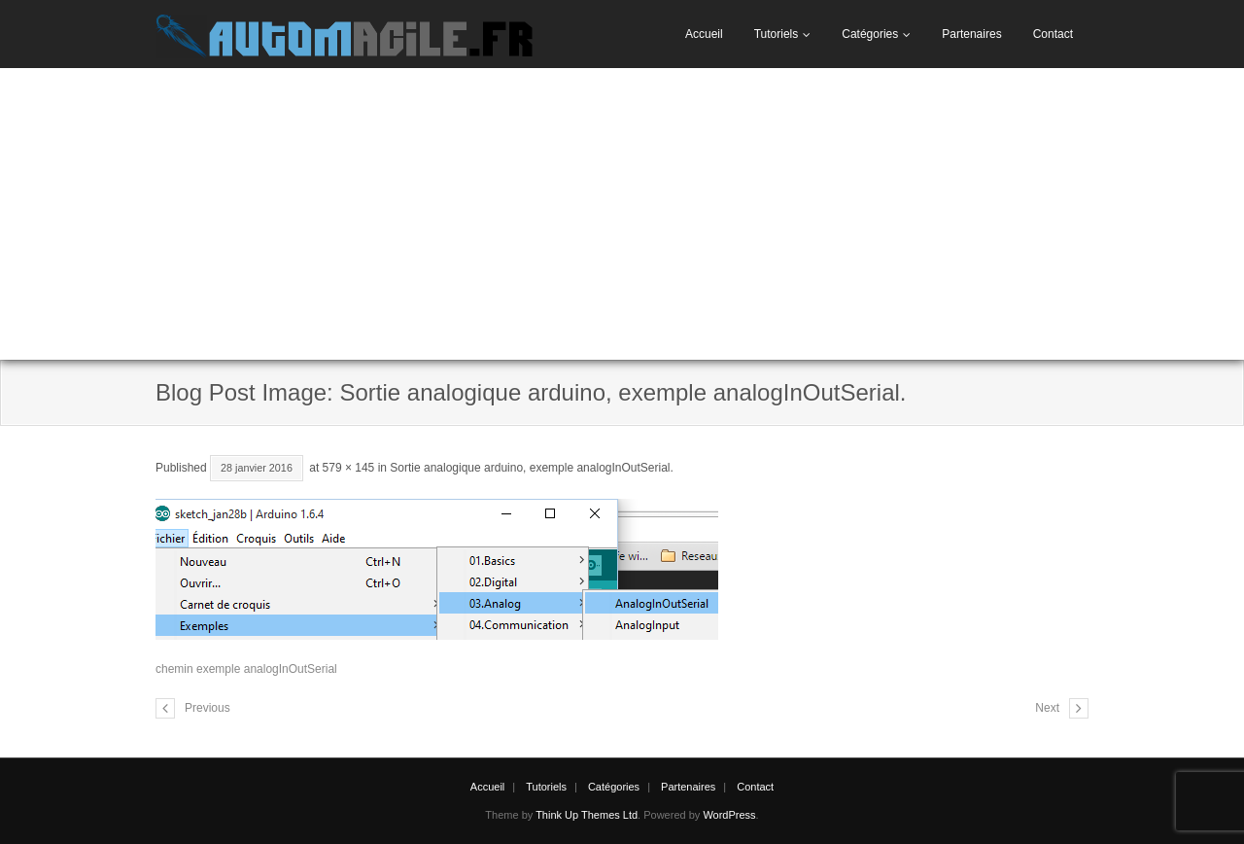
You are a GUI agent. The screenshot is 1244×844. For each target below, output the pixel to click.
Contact (1053, 34)
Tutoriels (776, 34)
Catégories (870, 34)
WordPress (729, 815)
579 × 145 (349, 468)
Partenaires (971, 34)
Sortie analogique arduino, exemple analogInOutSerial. (532, 468)
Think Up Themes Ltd (587, 815)
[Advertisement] (622, 214)
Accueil (704, 34)
